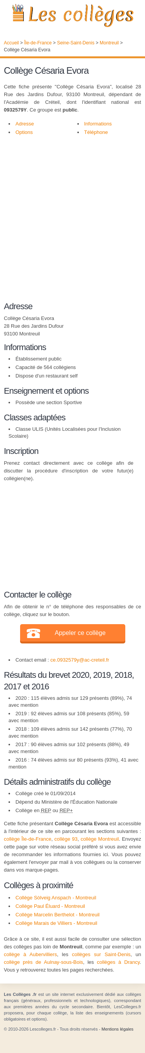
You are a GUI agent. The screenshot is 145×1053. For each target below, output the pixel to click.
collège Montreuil (99, 839)
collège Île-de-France (27, 839)
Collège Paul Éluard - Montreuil (50, 906)
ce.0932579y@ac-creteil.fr (79, 660)
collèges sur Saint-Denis (101, 954)
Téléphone (96, 132)
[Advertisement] (72, 216)
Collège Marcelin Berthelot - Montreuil (57, 915)
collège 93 (66, 839)
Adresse (24, 124)
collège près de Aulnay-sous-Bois (43, 962)
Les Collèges (72, 15)
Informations (98, 124)
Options (24, 132)
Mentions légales (117, 1029)
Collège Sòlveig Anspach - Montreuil (55, 898)
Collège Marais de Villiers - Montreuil (56, 923)
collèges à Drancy (118, 962)
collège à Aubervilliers (30, 954)
